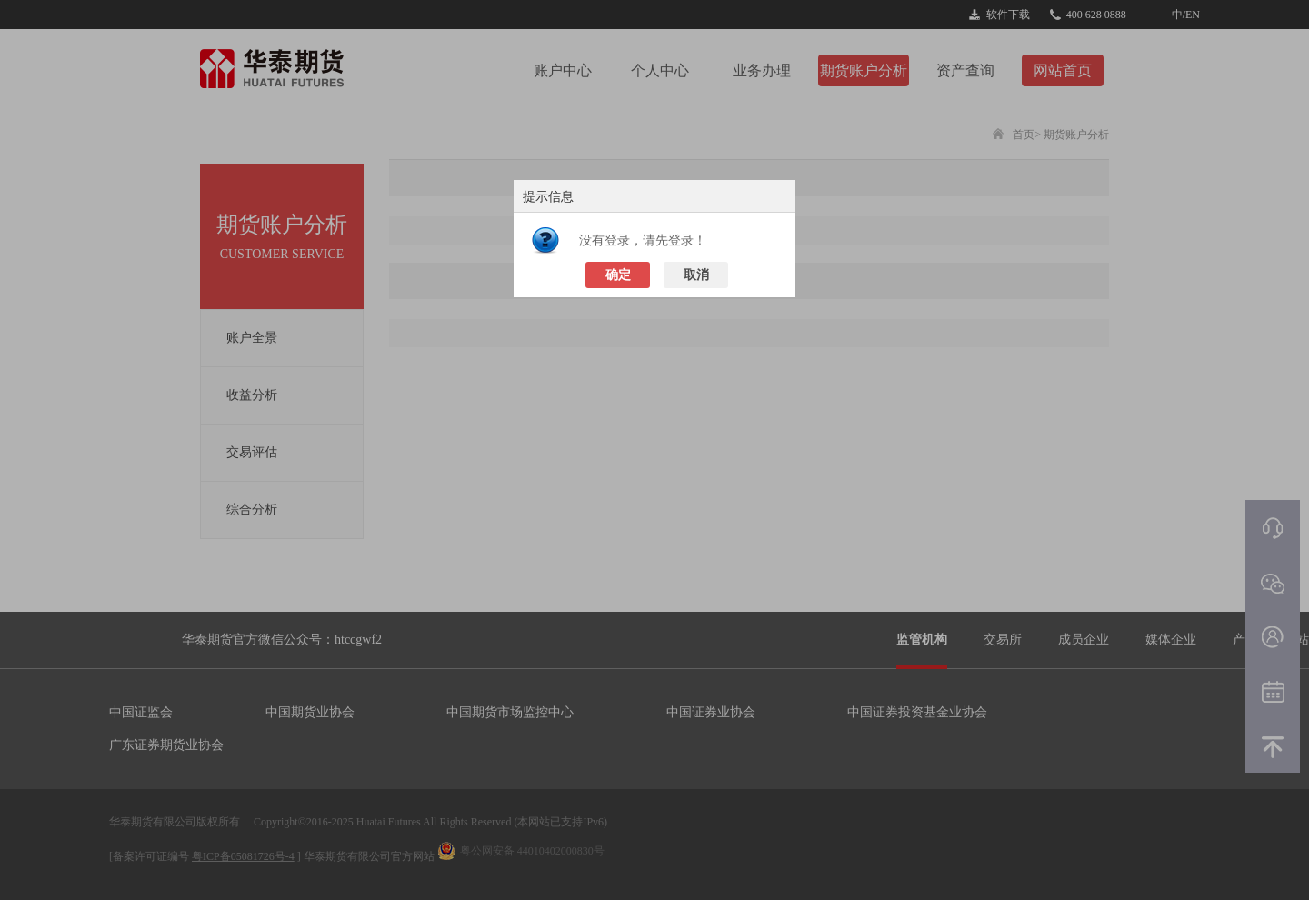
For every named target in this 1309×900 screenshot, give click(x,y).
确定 (618, 275)
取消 (696, 275)
